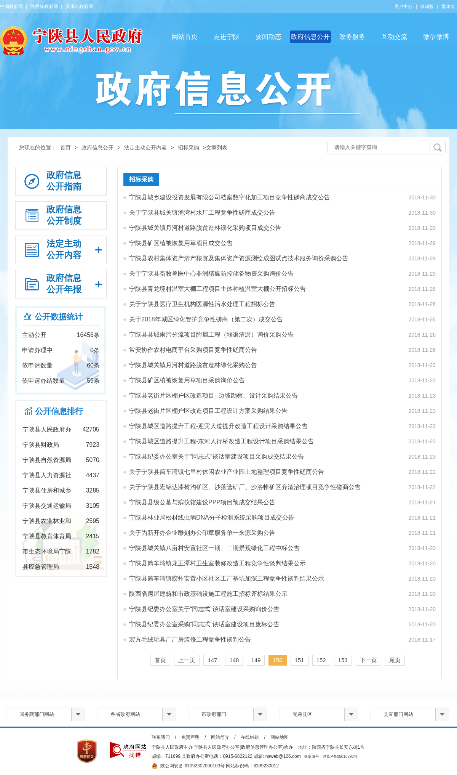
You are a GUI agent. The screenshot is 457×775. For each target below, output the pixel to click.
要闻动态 (268, 36)
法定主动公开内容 (145, 147)
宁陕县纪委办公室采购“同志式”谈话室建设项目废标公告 (204, 624)
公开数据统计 (59, 316)
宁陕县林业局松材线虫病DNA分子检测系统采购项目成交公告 (211, 517)
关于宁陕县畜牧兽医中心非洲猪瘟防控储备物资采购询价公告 (211, 273)
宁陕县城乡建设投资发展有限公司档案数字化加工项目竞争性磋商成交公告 (229, 197)
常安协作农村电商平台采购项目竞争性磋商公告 (193, 350)
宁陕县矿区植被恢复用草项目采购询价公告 (187, 380)
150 (277, 660)
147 (212, 660)
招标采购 (188, 147)
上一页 (186, 660)
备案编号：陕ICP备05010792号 (331, 756)
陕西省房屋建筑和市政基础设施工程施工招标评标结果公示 (208, 593)
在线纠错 (250, 737)
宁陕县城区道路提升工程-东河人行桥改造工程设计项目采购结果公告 (221, 441)
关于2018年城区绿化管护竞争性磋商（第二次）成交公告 (206, 319)
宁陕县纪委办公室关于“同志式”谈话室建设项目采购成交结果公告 (216, 456)
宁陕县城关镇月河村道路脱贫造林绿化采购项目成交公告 (205, 228)
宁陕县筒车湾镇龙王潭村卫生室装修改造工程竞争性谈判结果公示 (217, 563)
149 (255, 660)
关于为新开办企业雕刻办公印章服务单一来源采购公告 (202, 533)
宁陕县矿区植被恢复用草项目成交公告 (181, 243)
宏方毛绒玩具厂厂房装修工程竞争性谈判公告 (190, 639)
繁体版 (448, 6)
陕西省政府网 (44, 6)
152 (321, 660)
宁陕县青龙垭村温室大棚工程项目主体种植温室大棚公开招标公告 (217, 289)
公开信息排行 (59, 411)
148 (234, 660)
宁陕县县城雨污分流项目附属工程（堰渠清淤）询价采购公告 (211, 334)
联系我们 (161, 737)
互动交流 (394, 36)
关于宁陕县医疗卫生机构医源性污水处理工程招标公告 (202, 304)
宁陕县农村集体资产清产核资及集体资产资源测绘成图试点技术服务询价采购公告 (238, 258)
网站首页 (185, 36)
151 (299, 660)
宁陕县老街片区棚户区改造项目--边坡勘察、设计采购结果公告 (213, 395)
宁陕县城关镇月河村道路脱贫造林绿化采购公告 (193, 365)
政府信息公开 (310, 36)
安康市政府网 (79, 6)
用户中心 (403, 6)
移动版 (427, 6)
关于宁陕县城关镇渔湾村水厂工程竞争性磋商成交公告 (202, 212)
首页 (65, 147)
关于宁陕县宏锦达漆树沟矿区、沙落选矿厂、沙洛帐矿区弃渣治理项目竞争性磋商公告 (245, 487)
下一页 (368, 660)
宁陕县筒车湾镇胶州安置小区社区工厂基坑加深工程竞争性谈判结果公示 (226, 578)
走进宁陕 (227, 36)
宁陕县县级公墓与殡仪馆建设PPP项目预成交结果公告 (202, 502)
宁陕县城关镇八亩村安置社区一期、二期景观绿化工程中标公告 (214, 548)
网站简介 (220, 737)
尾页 (395, 660)
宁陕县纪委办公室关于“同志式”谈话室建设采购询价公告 (204, 609)
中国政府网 (11, 6)
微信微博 (436, 36)
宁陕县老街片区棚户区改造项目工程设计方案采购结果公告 (208, 411)
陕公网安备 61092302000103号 (188, 766)
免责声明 (190, 737)
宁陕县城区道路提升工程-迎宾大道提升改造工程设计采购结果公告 (218, 426)
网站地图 (279, 737)
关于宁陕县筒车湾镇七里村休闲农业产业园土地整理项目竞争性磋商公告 (226, 472)
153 (343, 660)
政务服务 (352, 36)
